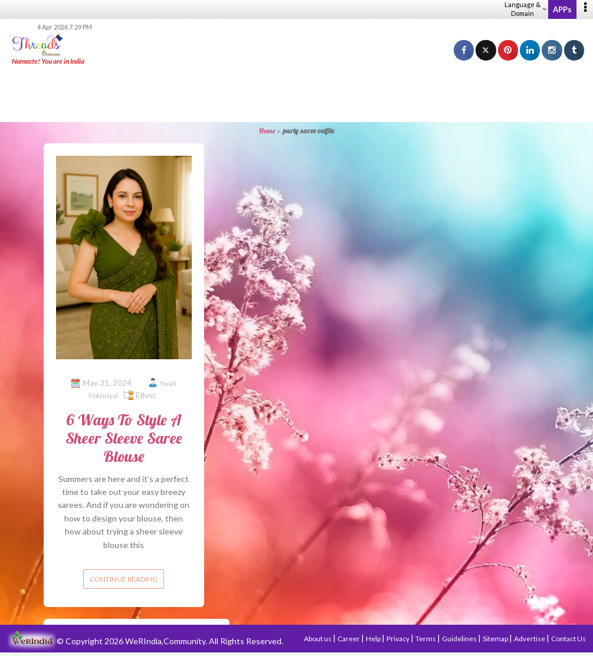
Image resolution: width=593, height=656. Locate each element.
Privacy (398, 638)
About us (318, 638)
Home (267, 130)
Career (349, 638)
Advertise (530, 638)
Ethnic (146, 395)
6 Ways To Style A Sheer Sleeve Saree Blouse (123, 438)
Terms (426, 638)
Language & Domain (525, 9)
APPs (562, 9)
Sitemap (496, 638)
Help (374, 638)
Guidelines (460, 638)
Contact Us (568, 638)
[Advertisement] (297, 94)
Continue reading (124, 579)
